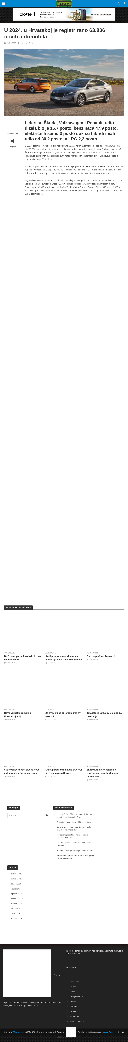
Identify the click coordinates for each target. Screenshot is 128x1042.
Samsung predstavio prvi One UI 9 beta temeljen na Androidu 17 (74, 832)
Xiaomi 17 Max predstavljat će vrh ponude (76, 854)
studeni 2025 (17, 907)
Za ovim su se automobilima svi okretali (63, 718)
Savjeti (72, 994)
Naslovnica (74, 985)
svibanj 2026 (16, 877)
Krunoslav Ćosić (26, 43)
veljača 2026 (16, 892)
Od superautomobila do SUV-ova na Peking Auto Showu (62, 775)
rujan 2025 (15, 917)
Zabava (73, 1004)
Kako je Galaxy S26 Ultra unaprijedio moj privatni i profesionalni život (75, 819)
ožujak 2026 (16, 887)
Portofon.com (20, 1035)
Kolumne (74, 1009)
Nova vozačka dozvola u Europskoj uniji (18, 718)
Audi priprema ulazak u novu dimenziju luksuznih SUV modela (62, 660)
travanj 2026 (16, 882)
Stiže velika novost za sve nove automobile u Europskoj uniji (22, 775)
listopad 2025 (17, 912)
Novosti (73, 989)
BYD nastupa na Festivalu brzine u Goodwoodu (19, 658)
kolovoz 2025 (17, 922)
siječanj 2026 (16, 897)
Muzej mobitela (77, 999)
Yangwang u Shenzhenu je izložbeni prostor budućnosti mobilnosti (103, 777)
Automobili (9, 653)
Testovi (73, 1014)
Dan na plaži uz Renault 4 (101, 656)
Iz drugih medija (77, 1024)
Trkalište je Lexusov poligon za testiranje (105, 718)
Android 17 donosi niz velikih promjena (74, 826)
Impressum (71, 970)
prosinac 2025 (17, 902)
